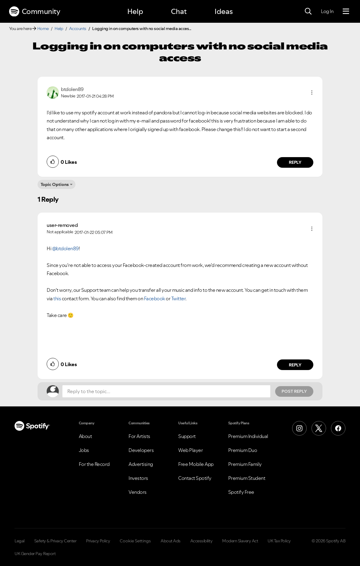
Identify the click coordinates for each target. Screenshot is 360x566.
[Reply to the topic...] (166, 391)
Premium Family (245, 464)
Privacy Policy (98, 541)
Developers (141, 450)
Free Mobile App (196, 464)
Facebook (155, 298)
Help (135, 11)
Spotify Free (241, 492)
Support (187, 436)
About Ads (171, 541)
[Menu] (346, 11)
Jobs (84, 450)
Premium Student (246, 478)
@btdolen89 (65, 248)
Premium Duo (242, 450)
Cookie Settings (135, 541)
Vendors (137, 492)
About (85, 436)
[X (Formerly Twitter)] (319, 428)
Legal (20, 541)
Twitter (178, 298)
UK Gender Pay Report (35, 553)
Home (43, 28)
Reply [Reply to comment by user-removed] (295, 365)
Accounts (77, 28)
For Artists (139, 436)
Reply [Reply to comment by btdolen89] (295, 162)
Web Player (190, 450)
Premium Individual (248, 436)
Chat (179, 11)
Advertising (140, 464)
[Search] (308, 11)
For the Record (94, 464)
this (57, 298)
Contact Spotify (195, 478)
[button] (311, 92)
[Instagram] (299, 428)
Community (34, 11)
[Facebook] (338, 428)
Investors (138, 478)
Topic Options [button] (55, 184)
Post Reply (294, 391)
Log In (327, 11)
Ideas (224, 11)
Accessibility (201, 541)
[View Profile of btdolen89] (72, 89)
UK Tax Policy (279, 541)
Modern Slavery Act (240, 541)
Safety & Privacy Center (55, 541)
